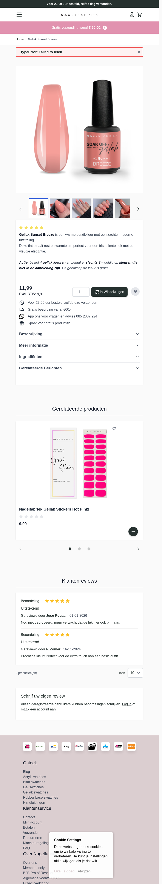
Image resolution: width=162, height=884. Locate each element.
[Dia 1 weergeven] (70, 548)
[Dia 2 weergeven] (79, 548)
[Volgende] (138, 209)
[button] (32, 227)
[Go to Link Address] (79, 27)
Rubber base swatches (40, 797)
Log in (127, 704)
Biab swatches (34, 782)
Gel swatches (33, 787)
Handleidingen (34, 802)
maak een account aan (38, 709)
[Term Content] (104, 27)
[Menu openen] (19, 14)
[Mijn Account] (132, 14)
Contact (29, 817)
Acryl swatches (34, 777)
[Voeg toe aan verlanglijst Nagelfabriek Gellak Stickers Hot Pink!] (114, 428)
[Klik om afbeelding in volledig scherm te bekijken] (79, 129)
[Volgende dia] (138, 548)
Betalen (29, 827)
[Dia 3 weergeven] (89, 548)
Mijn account (32, 822)
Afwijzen (84, 871)
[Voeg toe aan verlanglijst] (135, 291)
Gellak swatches (35, 792)
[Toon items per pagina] (135, 673)
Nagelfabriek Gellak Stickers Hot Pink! (54, 509)
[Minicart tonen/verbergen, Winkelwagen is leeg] (139, 14)
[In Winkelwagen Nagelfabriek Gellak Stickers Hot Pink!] (133, 531)
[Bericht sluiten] (139, 52)
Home (20, 39)
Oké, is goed (64, 871)
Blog (26, 772)
